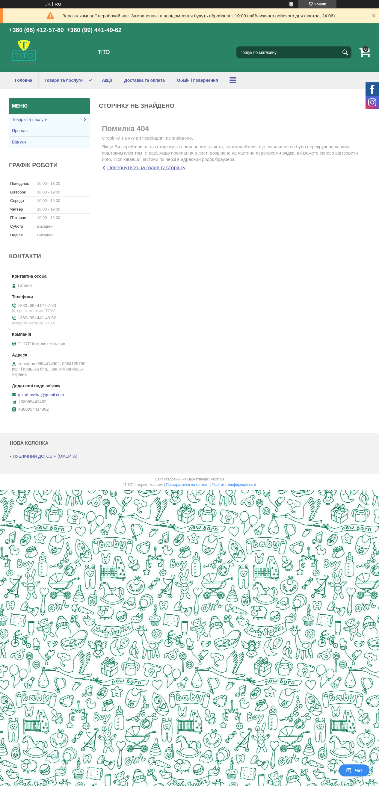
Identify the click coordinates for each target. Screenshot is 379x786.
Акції (107, 80)
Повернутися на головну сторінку (146, 167)
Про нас (20, 130)
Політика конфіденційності (234, 485)
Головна (23, 80)
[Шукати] (345, 52)
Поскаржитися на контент (187, 485)
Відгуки (19, 142)
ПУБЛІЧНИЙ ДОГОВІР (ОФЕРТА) (45, 456)
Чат (354, 770)
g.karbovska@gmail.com (41, 394)
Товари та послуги (64, 80)
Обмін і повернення (197, 80)
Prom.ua (217, 479)
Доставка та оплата (144, 80)
